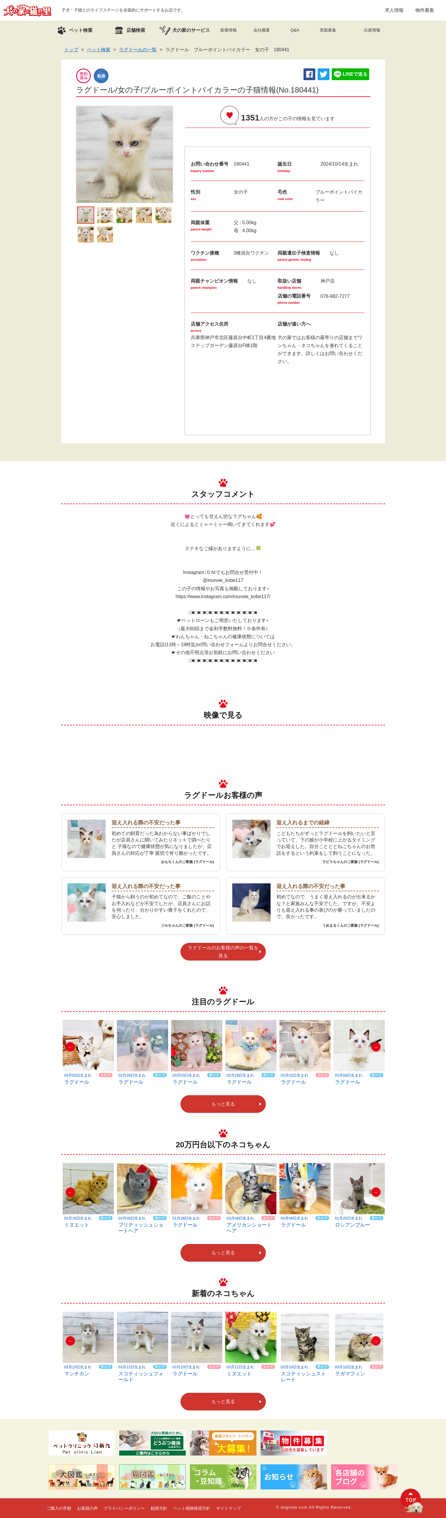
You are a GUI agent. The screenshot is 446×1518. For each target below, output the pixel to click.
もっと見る (223, 1103)
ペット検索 (98, 49)
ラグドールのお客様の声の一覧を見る (223, 951)
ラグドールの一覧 (138, 49)
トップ (71, 49)
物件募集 (424, 10)
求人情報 (394, 10)
